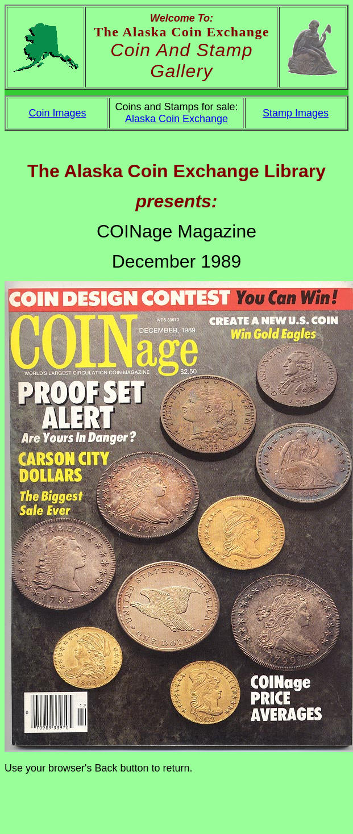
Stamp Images (296, 113)
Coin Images (57, 113)
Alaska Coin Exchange (176, 118)
